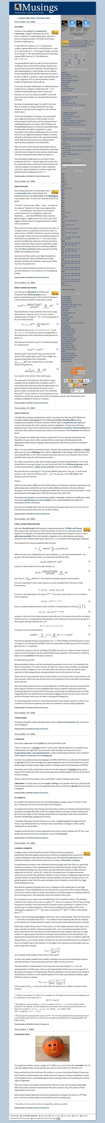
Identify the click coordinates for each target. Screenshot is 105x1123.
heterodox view (24, 193)
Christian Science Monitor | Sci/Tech (72, 323)
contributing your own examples (37, 501)
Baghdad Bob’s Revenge (69, 97)
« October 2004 (23, 18)
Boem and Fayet (29, 249)
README (81, 46)
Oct (62, 188)
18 (79, 60)
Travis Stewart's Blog (68, 347)
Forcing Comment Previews (72, 123)
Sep (62, 180)
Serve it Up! (65, 101)
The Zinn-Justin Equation (69, 154)
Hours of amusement (66, 723)
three (69, 861)
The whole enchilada (68, 289)
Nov (66, 233)
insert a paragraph (32, 420)
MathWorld (64, 311)
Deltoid (63, 351)
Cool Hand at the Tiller (68, 103)
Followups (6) (44, 403)
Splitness (64, 72)
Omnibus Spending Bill (64, 420)
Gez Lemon (29, 498)
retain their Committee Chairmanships (69, 428)
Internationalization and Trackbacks (74, 125)
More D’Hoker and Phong (69, 76)
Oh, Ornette (65, 86)
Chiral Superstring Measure (70, 80)
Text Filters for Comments (71, 117)
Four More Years (66, 90)
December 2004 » (44, 18)
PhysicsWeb (65, 321)
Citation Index (65, 82)
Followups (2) (45, 277)
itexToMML (84, 45)
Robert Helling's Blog (68, 333)
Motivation (64, 148)
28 (66, 65)
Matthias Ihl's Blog (67, 337)
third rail (56, 452)
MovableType (71, 46)
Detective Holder (85, 140)
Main (33, 18)
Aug (72, 220)
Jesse (64, 142)
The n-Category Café (68, 341)
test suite (60, 498)
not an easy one (21, 489)
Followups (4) (45, 1025)
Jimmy (73, 146)
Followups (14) (45, 176)
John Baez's (71, 304)
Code (63, 132)
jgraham (75, 787)
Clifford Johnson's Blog (68, 349)
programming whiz (23, 754)
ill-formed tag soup (74, 465)
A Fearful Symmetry (67, 88)
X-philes (40, 744)
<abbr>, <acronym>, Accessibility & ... (75, 121)
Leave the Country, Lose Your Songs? (73, 105)
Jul (66, 180)
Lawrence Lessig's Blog (68, 355)
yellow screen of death (44, 468)
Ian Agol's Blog (66, 327)
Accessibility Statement (30, 1116)
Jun (66, 212)
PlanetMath (65, 315)
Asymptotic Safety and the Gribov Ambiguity (75, 138)
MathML (85, 41)
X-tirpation (64, 84)
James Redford (83, 150)
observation (38, 196)
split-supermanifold (23, 537)
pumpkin (80, 1066)
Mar (62, 192)
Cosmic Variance (66, 343)
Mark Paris (75, 150)
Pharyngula (65, 325)
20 (84, 60)
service (30, 508)
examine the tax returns (73, 423)
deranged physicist (41, 754)
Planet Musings (66, 298)
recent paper (39, 918)
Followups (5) (44, 729)
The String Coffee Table (68, 339)
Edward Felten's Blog (68, 353)
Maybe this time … (67, 99)
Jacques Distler (71, 134)
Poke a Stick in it (66, 78)
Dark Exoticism (66, 74)
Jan (71, 188)
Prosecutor (74, 430)
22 (69, 63)
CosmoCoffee (65, 319)
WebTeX (71, 45)
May (62, 176)
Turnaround (62, 835)
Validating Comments (70, 112)
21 (66, 63)
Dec (62, 204)
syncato (19, 789)
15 (69, 60)
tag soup (20, 763)
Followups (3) (44, 793)
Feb (66, 184)
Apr (68, 188)
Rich (64, 156)
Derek (64, 134)
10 (76, 57)
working (54, 784)
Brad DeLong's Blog (67, 357)
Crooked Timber (66, 361)
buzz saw (28, 744)
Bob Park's (68, 306)
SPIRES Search (66, 300)
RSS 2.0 (81, 368)
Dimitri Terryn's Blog (67, 345)
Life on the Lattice (67, 335)
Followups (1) (44, 708)
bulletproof (47, 756)
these (64, 861)
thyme (78, 140)
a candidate (29, 657)
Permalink (36, 176)
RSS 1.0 (75, 368)
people (47, 784)
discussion (32, 292)
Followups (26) (45, 514)
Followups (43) (44, 1108)
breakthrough (29, 529)
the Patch (74, 475)
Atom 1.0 (78, 371)
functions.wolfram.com (68, 313)
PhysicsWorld (65, 308)
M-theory (73, 140)
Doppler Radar (78, 34)
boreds (89, 150)
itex (80, 43)
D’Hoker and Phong (73, 529)
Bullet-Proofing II (68, 115)
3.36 (79, 391)
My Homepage (66, 296)
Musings (40, 8)
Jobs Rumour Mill (66, 302)
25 (79, 63)
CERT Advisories (66, 359)
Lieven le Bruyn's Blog (68, 331)
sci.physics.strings (67, 317)
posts (77, 861)
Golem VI (64, 144)
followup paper (34, 295)
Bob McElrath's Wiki (67, 329)
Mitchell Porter (67, 140)
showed (23, 127)
